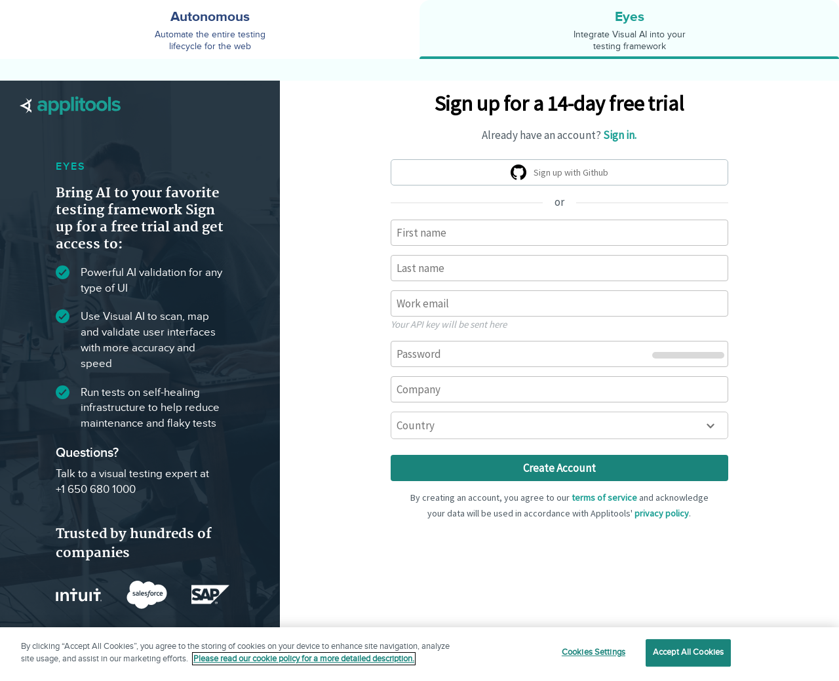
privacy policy (661, 513)
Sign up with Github (562, 174)
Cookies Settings (593, 652)
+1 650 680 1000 (96, 489)
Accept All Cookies (688, 652)
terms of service (604, 497)
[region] (419, 654)
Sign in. (619, 135)
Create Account (559, 468)
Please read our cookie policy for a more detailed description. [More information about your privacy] (303, 658)
